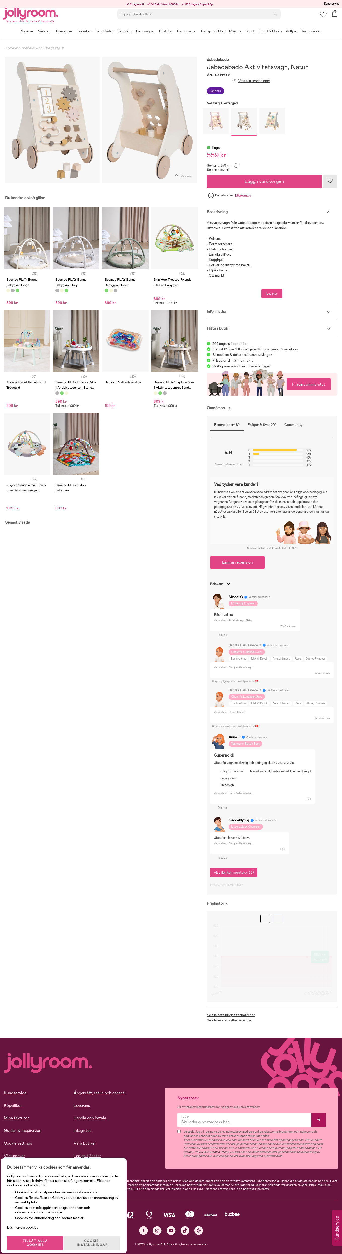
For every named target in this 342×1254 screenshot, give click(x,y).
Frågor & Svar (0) (262, 424)
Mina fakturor (16, 1118)
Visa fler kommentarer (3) (234, 872)
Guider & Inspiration (22, 1130)
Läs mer (271, 294)
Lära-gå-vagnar (53, 48)
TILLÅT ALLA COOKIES (38, 1237)
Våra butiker (85, 1143)
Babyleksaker (31, 48)
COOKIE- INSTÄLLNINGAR (96, 1237)
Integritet (82, 1130)
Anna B (234, 737)
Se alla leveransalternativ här (229, 1020)
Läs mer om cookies (26, 1221)
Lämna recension (237, 562)
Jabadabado (218, 59)
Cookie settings (18, 1143)
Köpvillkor (13, 1105)
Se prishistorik (218, 169)
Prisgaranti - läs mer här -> (233, 360)
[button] (322, 18)
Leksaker (12, 48)
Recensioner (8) (227, 424)
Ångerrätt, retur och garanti (99, 1093)
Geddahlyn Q (239, 820)
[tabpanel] (52, 120)
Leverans (82, 1105)
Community (293, 424)
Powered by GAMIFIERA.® (226, 885)
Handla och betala (90, 1118)
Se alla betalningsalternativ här (231, 1015)
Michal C (236, 597)
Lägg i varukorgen (264, 181)
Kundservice (331, 3)
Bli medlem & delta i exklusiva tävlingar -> (244, 354)
